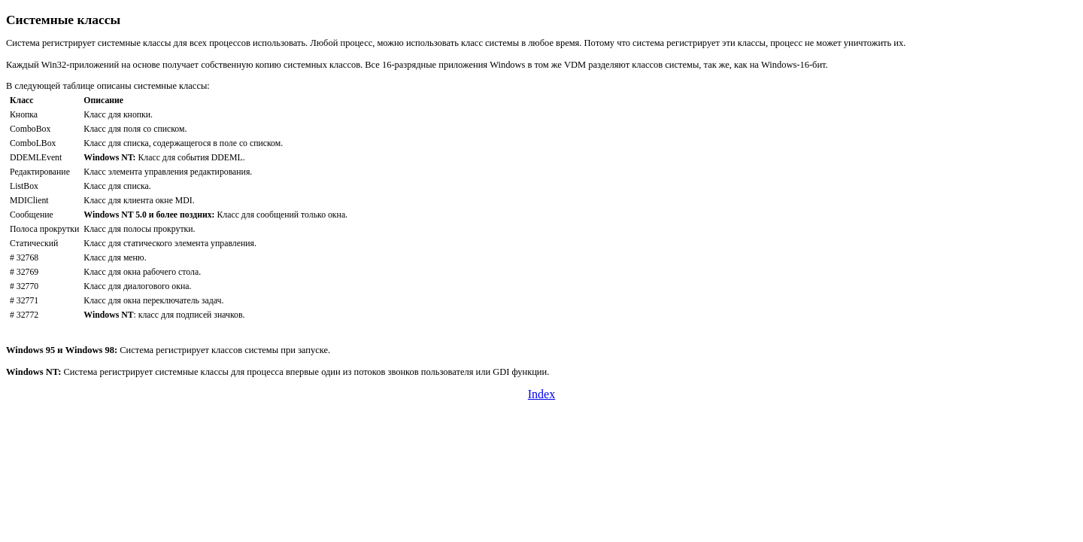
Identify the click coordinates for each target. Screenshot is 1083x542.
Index (541, 394)
